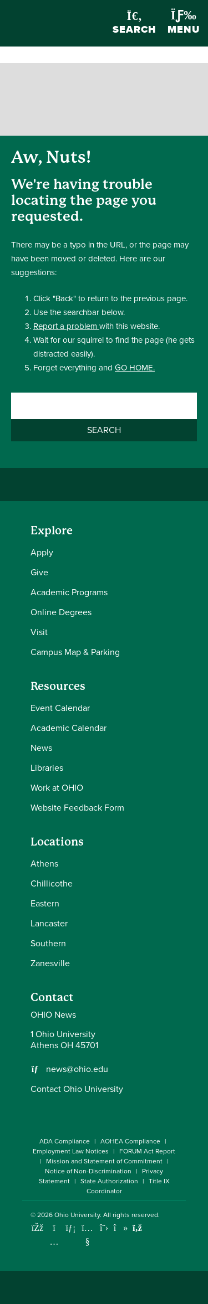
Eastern (45, 903)
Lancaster (49, 923)
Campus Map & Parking (75, 652)
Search (134, 24)
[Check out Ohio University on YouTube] (87, 1234)
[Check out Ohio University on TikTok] (121, 1228)
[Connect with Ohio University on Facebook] (37, 1228)
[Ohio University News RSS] (137, 1228)
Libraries (47, 767)
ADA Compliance (64, 1141)
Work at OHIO (57, 787)
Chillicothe (52, 883)
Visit (39, 632)
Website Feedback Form (77, 807)
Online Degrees (61, 612)
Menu (184, 23)
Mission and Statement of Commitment (104, 1161)
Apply (42, 552)
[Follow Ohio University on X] (104, 1228)
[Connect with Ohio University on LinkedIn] (71, 1228)
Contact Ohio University (77, 1089)
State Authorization (109, 1181)
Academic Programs (69, 592)
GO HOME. (135, 368)
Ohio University (77, 1215)
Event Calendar (60, 708)
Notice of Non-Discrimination (88, 1171)
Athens (44, 863)
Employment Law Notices (71, 1151)
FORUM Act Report (147, 1151)
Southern (48, 943)
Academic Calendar (68, 727)
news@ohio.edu (77, 1069)
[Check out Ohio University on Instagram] (54, 1242)
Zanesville (50, 963)
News (41, 747)
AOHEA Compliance (130, 1141)
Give (39, 572)
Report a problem (66, 326)
